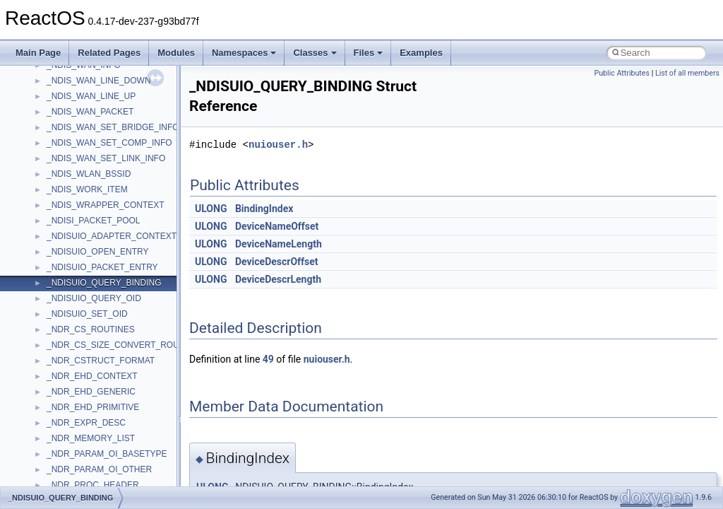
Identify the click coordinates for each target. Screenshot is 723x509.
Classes (314, 52)
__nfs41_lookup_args (87, 281)
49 (268, 359)
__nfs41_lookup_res (85, 327)
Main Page (38, 52)
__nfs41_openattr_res (88, 452)
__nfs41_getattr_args (86, 94)
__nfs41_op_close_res (89, 358)
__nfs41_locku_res (82, 265)
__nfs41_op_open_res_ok (96, 405)
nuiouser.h (278, 144)
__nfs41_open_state (85, 421)
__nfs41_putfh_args (84, 483)
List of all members (687, 73)
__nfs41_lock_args (82, 172)
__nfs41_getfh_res (81, 125)
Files (368, 52)
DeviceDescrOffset (276, 261)
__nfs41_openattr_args (90, 436)
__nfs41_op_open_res (89, 389)
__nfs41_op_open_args (91, 374)
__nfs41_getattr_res (84, 110)
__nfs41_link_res (79, 156)
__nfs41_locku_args (84, 250)
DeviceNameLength (278, 244)
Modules (176, 52)
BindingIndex (264, 208)
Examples (421, 52)
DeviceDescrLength (278, 279)
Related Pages (109, 52)
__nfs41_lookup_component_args (110, 296)
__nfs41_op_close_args (91, 343)
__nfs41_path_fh (78, 467)
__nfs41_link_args (81, 141)
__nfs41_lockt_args (83, 218)
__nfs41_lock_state (83, 203)
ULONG (211, 208)
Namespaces (244, 52)
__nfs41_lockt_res (81, 234)
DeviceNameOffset (276, 226)
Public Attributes (622, 73)
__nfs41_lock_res (80, 187)
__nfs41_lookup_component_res (108, 312)
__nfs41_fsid (71, 78)
